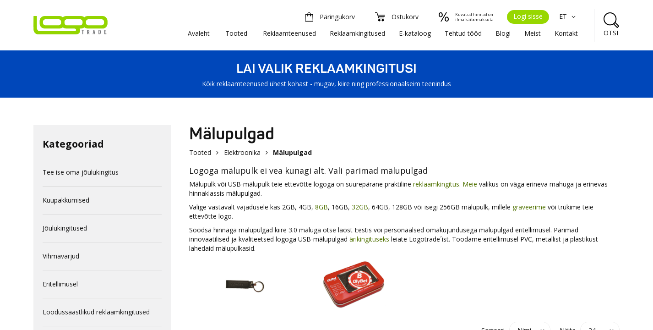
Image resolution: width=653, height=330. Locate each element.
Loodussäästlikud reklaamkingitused (96, 312)
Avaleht (199, 33)
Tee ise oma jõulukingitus (81, 172)
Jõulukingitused (65, 228)
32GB (360, 207)
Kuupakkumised (66, 200)
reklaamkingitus (436, 184)
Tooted (236, 33)
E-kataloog (415, 33)
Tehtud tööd (463, 33)
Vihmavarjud (61, 256)
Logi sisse (528, 16)
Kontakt (566, 33)
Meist (532, 33)
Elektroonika (242, 152)
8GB (321, 207)
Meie (470, 184)
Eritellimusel (60, 284)
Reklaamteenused (289, 33)
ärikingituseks (369, 239)
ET (568, 16)
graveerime (529, 207)
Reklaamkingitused (357, 33)
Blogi (503, 33)
